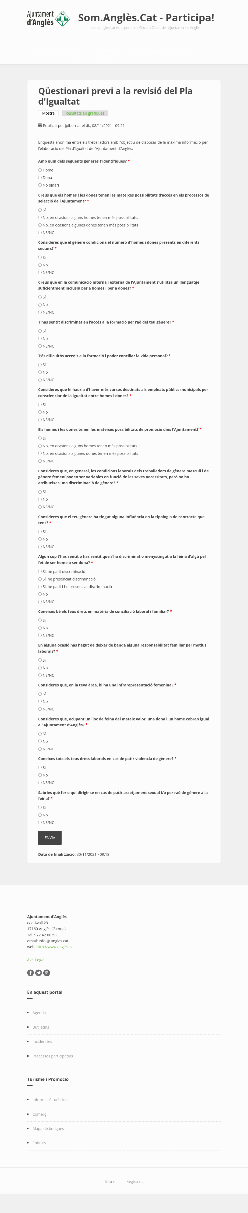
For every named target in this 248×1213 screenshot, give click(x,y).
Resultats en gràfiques (85, 127)
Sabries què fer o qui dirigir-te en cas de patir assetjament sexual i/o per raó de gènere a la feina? (123, 809)
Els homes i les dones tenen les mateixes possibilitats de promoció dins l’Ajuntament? (119, 443)
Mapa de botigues (48, 1142)
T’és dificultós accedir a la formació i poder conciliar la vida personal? (104, 369)
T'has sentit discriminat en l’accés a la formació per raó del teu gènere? (106, 336)
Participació (46, 69)
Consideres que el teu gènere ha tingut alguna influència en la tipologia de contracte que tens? (121, 533)
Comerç (39, 1128)
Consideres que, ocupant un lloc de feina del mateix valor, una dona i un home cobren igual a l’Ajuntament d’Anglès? (123, 735)
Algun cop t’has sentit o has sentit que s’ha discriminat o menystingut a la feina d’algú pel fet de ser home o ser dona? (122, 573)
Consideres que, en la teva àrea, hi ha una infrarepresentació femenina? (107, 699)
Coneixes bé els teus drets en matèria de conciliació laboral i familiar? (105, 625)
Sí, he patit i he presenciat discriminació (77, 600)
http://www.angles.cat (56, 961)
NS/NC (48, 246)
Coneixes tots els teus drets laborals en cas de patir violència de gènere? (107, 772)
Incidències (42, 1055)
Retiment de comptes (169, 52)
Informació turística (50, 1113)
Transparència (68, 52)
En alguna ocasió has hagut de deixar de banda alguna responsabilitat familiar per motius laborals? (122, 662)
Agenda (39, 1026)
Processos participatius (53, 1070)
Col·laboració (90, 69)
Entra (110, 1195)
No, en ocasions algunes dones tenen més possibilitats (90, 239)
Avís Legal (35, 973)
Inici (37, 52)
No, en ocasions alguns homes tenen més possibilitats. (90, 231)
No (45, 278)
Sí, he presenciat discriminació (69, 593)
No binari (51, 199)
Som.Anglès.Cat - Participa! (146, 17)
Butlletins (41, 1041)
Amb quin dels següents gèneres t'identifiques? (84, 175)
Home (48, 184)
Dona (47, 191)
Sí (44, 223)
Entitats (39, 1157)
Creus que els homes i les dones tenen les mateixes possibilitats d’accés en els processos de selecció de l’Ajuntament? (123, 212)
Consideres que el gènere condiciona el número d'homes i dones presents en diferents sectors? (118, 259)
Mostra (50, 127)
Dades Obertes (116, 52)
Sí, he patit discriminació (64, 585)
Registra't (134, 1195)
